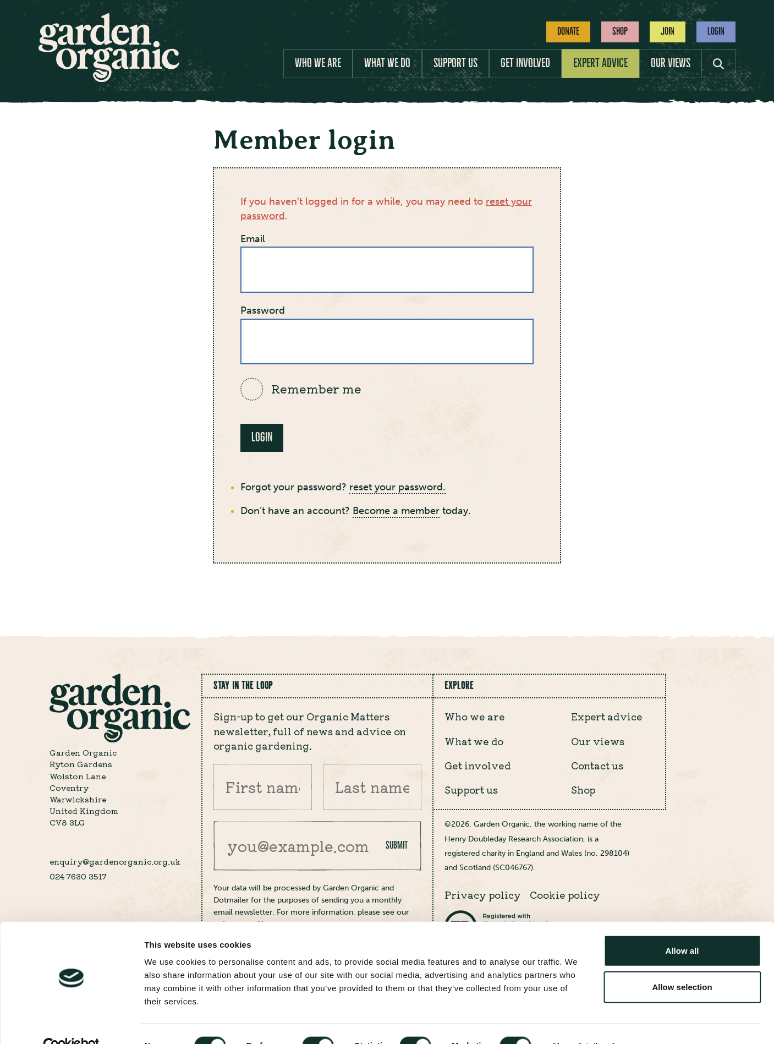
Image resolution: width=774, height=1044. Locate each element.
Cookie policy (565, 894)
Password (262, 310)
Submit (397, 845)
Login (715, 31)
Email (252, 239)
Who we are (318, 63)
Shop (620, 31)
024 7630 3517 (78, 876)
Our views (670, 63)
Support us (455, 63)
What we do (387, 63)
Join (667, 31)
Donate (568, 31)
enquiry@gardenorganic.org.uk (115, 861)
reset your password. (397, 487)
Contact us (597, 765)
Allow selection (682, 963)
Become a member (396, 511)
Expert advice (600, 63)
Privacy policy (482, 894)
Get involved (525, 63)
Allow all (682, 927)
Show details (577, 1022)
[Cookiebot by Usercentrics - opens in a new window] (71, 1022)
